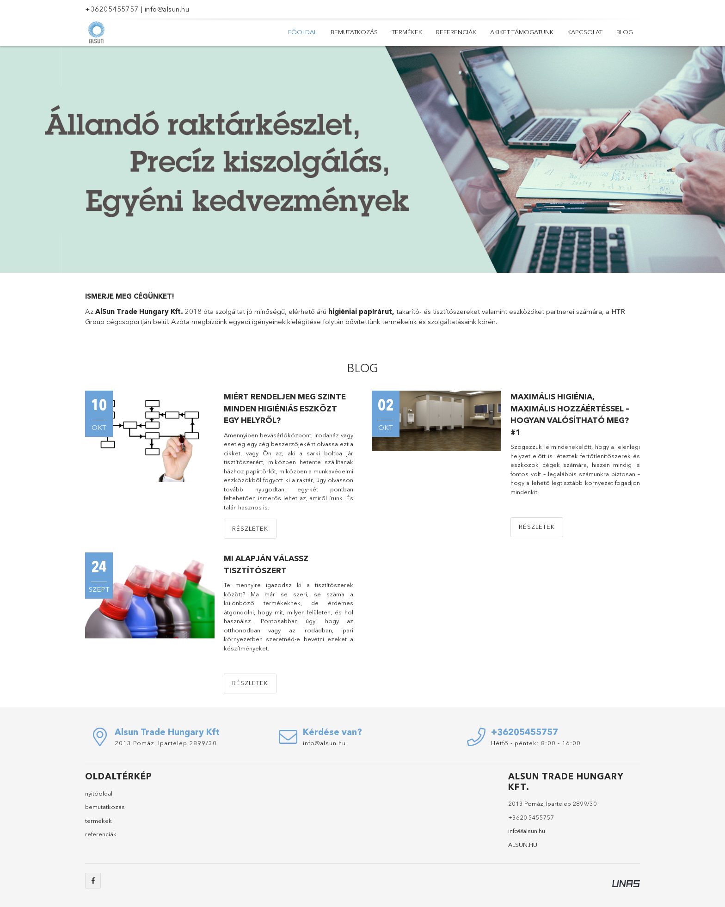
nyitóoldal (98, 793)
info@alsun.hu (167, 9)
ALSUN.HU (522, 844)
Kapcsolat (584, 32)
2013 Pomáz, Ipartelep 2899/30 (166, 743)
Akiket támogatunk (521, 32)
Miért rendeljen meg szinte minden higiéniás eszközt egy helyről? (285, 408)
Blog (624, 32)
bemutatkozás (105, 806)
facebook (93, 881)
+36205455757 (112, 9)
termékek (98, 820)
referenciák (101, 834)
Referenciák (456, 32)
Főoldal (302, 32)
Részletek (250, 528)
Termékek (407, 32)
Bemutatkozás (354, 32)
